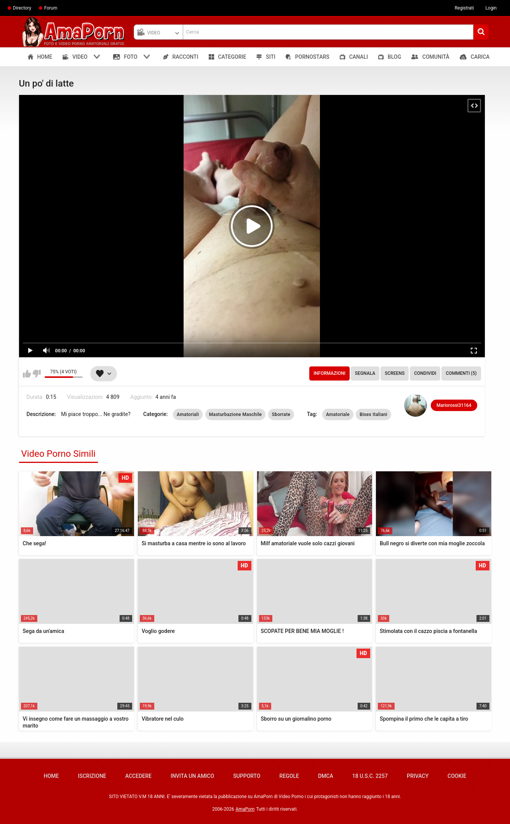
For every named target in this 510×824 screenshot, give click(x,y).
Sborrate (281, 414)
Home (51, 776)
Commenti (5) (461, 373)
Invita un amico (192, 776)
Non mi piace (37, 373)
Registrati (464, 8)
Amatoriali (188, 414)
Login (491, 8)
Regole (289, 776)
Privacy (417, 776)
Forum (51, 8)
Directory (22, 8)
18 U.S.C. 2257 (370, 776)
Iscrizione (92, 776)
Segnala (365, 373)
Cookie (457, 776)
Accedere (138, 776)
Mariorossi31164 (453, 405)
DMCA (325, 776)
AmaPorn (245, 809)
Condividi (425, 373)
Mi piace (27, 373)
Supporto (246, 776)
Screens (394, 373)
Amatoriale (338, 414)
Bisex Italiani (373, 414)
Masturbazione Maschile (235, 414)
